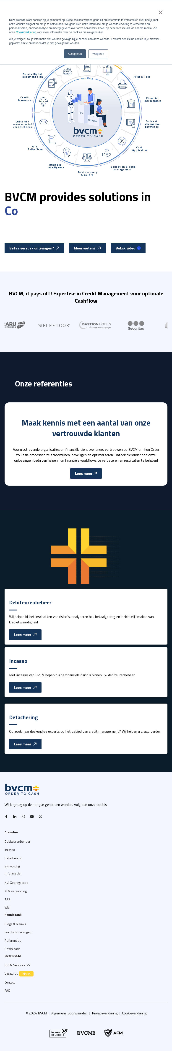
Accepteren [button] (75, 53)
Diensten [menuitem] (11, 832)
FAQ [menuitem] (7, 990)
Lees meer (25, 653)
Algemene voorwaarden (69, 1013)
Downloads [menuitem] (12, 948)
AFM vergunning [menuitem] (16, 891)
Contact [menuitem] (10, 982)
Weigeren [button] (98, 53)
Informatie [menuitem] (13, 873)
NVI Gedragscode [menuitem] (16, 882)
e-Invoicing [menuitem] (12, 866)
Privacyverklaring (105, 1013)
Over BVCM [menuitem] (13, 955)
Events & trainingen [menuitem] (18, 932)
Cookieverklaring (26, 32)
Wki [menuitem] (7, 907)
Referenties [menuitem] (13, 940)
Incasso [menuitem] (10, 849)
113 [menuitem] (7, 899)
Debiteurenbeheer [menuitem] (17, 841)
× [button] (160, 12)
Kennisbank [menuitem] (13, 914)
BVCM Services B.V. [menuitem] (18, 965)
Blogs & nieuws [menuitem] (15, 923)
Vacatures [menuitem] (19, 973)
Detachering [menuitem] (13, 858)
